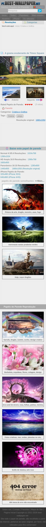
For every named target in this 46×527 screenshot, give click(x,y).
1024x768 (31, 153)
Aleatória (6, 19)
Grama (11, 116)
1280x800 (35, 166)
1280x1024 (5, 156)
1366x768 (32, 159)
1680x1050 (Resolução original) (26, 169)
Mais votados (38, 15)
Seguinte (35, 94)
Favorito (8, 108)
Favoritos (25, 510)
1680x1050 (40, 120)
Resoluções (9, 22)
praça (19, 116)
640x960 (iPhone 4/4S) (10, 177)
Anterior (11, 94)
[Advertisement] (23, 46)
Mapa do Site (37, 510)
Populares (23, 15)
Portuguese (38, 7)
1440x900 (4, 169)
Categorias (30, 22)
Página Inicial (9, 513)
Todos (13, 15)
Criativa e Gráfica (27, 26)
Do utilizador (28, 19)
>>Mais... (39, 181)
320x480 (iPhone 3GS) (10, 174)
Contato (16, 510)
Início (4, 15)
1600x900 (4, 162)
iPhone (16, 19)
